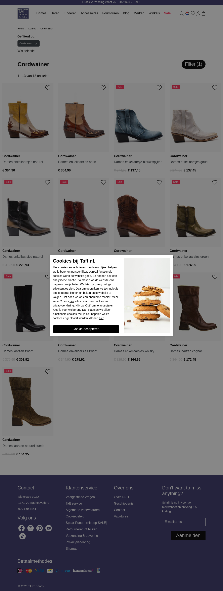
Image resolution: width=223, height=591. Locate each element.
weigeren (74, 309)
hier (72, 301)
